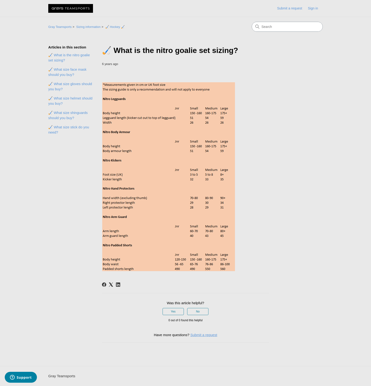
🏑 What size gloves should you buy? (70, 86)
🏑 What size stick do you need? (68, 129)
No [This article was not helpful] (197, 311)
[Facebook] (104, 284)
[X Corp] (111, 284)
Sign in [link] (313, 8)
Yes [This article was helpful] (173, 311)
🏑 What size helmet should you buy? (70, 101)
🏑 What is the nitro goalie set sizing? (69, 57)
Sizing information (88, 27)
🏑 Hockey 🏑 (115, 27)
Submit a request (289, 8)
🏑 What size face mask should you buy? (67, 72)
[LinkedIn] (118, 284)
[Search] (287, 26)
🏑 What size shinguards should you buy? (68, 115)
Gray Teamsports (60, 27)
